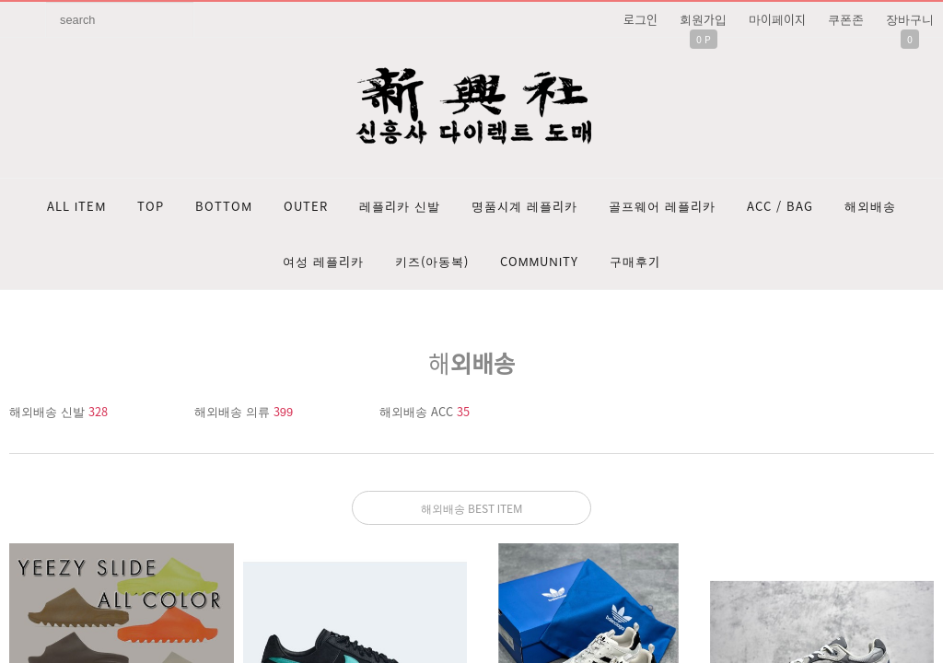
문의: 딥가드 (471, 480)
